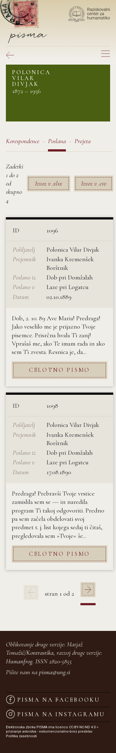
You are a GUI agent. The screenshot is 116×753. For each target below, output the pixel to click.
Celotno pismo (59, 369)
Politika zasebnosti (21, 736)
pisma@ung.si (54, 672)
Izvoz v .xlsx (48, 183)
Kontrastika (40, 653)
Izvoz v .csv (93, 183)
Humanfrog (19, 661)
